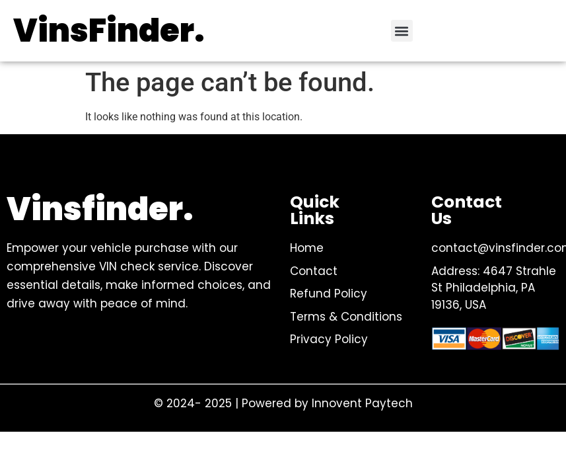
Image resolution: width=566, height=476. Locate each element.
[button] (402, 31)
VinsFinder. (109, 31)
